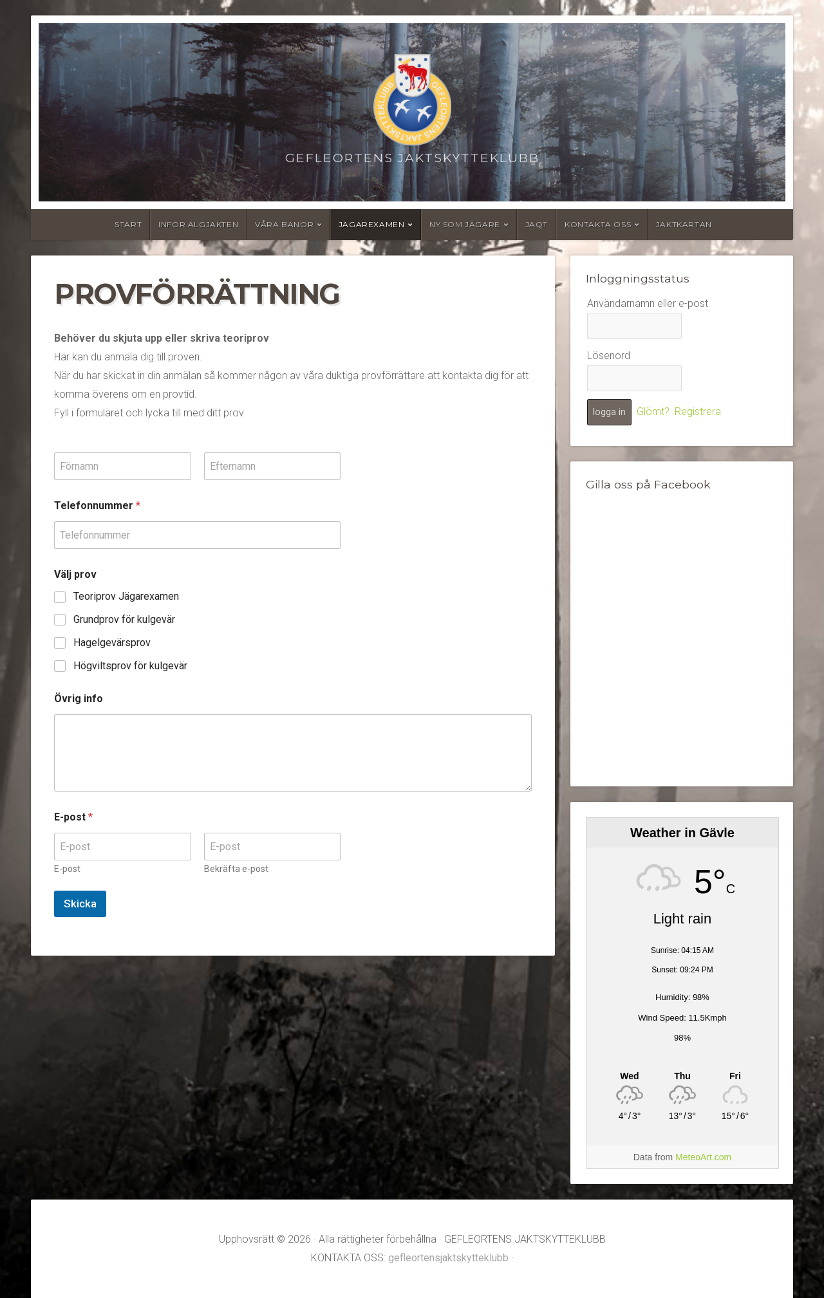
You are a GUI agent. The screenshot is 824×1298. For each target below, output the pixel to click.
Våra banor (284, 224)
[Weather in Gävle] (682, 1075)
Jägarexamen (372, 224)
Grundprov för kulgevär (124, 619)
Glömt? (653, 411)
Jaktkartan (684, 224)
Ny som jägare (464, 224)
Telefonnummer (97, 505)
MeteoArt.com (703, 1157)
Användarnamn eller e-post (647, 303)
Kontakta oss (598, 224)
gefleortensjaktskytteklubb (448, 1258)
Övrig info (78, 698)
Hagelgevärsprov (112, 642)
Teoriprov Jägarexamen (126, 596)
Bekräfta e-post (236, 869)
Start (128, 224)
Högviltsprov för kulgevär (130, 666)
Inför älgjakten (198, 224)
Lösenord (608, 355)
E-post (67, 869)
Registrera (698, 411)
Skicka (80, 903)
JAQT (536, 224)
